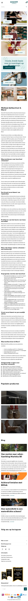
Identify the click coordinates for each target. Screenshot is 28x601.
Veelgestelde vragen (5, 559)
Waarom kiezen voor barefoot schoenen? (12, 366)
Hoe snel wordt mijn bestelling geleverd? (11, 374)
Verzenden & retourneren (6, 555)
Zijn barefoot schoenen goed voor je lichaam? (12, 367)
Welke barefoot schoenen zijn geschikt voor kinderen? (14, 373)
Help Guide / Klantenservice (7, 557)
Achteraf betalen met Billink (11, 483)
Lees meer (24, 470)
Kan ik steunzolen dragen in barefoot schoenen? (13, 370)
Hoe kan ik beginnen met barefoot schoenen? (12, 369)
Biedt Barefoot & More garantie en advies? (12, 376)
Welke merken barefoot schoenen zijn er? (12, 372)
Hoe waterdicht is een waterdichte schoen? (12, 510)
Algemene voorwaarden (6, 561)
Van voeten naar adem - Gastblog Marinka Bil (12, 455)
